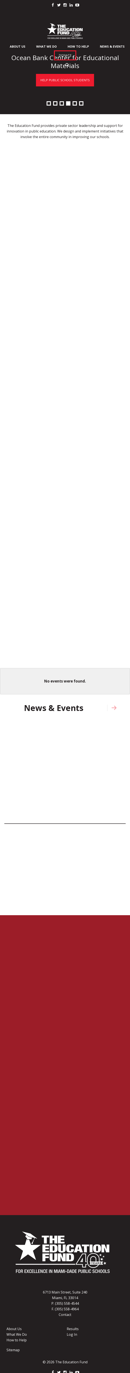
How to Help (16, 1340)
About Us (17, 46)
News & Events (112, 46)
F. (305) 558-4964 (65, 1309)
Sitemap (13, 1350)
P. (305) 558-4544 (65, 1303)
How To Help (78, 46)
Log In (72, 1334)
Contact (65, 1314)
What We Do (46, 46)
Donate (65, 55)
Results (73, 1328)
